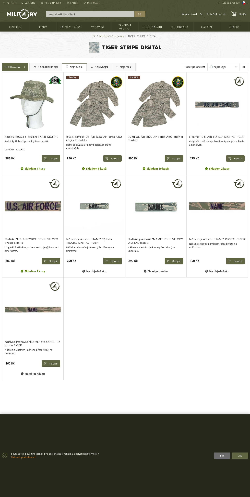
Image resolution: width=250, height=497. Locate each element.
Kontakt (10, 3)
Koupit (89, 149)
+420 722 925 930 (228, 3)
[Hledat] (139, 14)
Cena (7, 121)
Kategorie (10, 76)
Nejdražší (147, 67)
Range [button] (72, 3)
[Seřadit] (223, 67)
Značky (8, 136)
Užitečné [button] (28, 3)
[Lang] (245, 3)
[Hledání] (90, 14)
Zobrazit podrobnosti (23, 457)
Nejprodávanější (69, 67)
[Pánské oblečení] (4, 90)
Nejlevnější (122, 67)
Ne (222, 455)
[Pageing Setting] (243, 67)
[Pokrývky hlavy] (4, 101)
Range (8, 151)
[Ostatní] (4, 107)
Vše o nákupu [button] (51, 3)
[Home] (94, 36)
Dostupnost (11, 129)
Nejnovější (97, 67)
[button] (192, 14)
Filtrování (26, 67)
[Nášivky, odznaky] (4, 113)
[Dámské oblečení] (4, 96)
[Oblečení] (4, 84)
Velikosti (9, 144)
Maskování (92, 3)
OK (240, 455)
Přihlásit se (216, 14)
